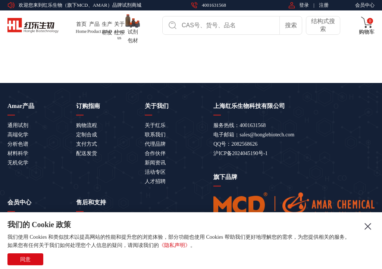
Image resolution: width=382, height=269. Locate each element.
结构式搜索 (323, 25)
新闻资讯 (155, 163)
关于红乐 (155, 125)
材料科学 (17, 153)
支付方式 (86, 144)
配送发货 (86, 153)
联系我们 (155, 134)
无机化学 (17, 163)
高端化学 (17, 134)
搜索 (291, 25)
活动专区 (155, 172)
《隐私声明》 (174, 245)
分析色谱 (17, 144)
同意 (25, 259)
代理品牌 (155, 144)
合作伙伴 (155, 153)
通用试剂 (17, 125)
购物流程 (86, 125)
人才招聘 (155, 181)
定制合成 (86, 134)
